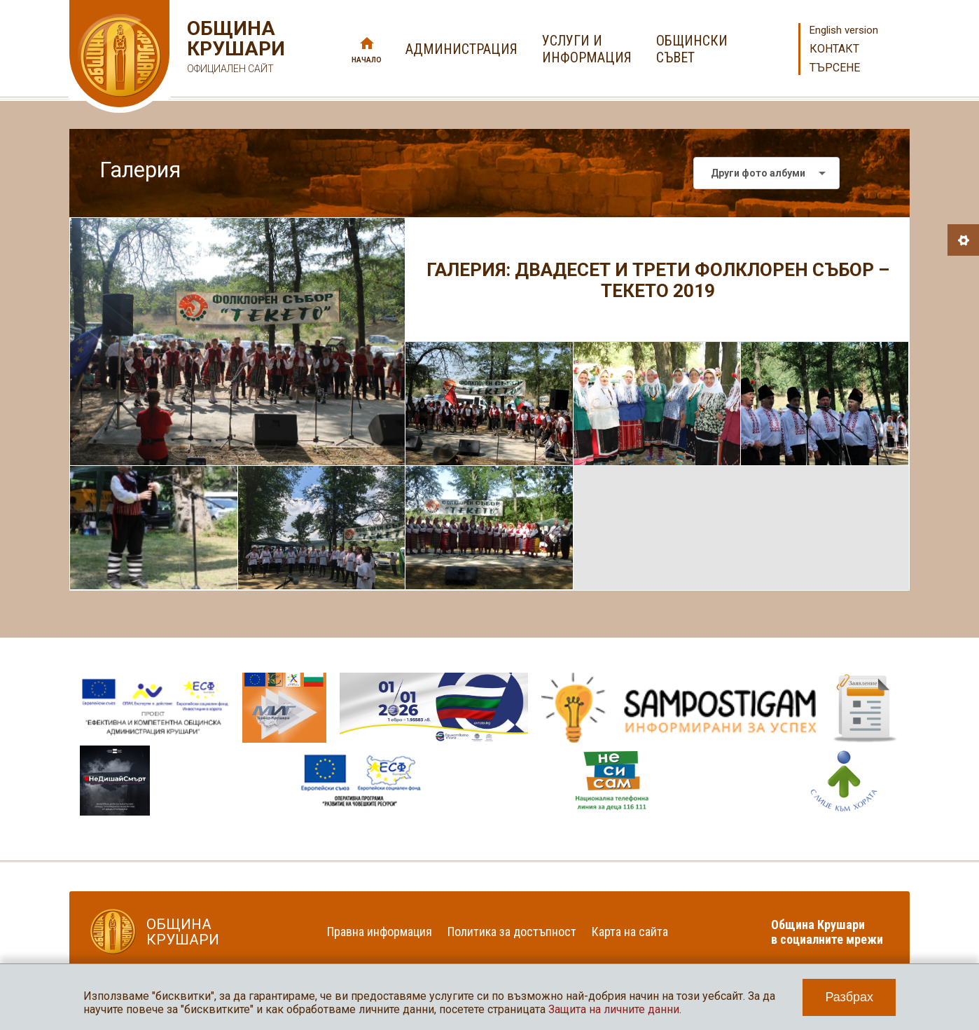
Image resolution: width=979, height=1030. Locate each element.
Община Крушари (234, 48)
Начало (367, 60)
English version (844, 30)
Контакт (834, 48)
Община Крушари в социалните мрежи (827, 932)
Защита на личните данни (613, 1009)
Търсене (835, 67)
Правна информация (379, 931)
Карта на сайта (630, 931)
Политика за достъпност (511, 931)
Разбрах (849, 997)
